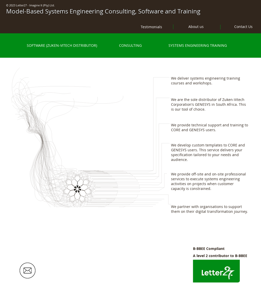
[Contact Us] (243, 27)
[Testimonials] (151, 27)
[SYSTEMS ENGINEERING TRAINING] (198, 45)
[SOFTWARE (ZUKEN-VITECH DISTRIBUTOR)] (62, 45)
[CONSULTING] (130, 45)
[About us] (196, 27)
